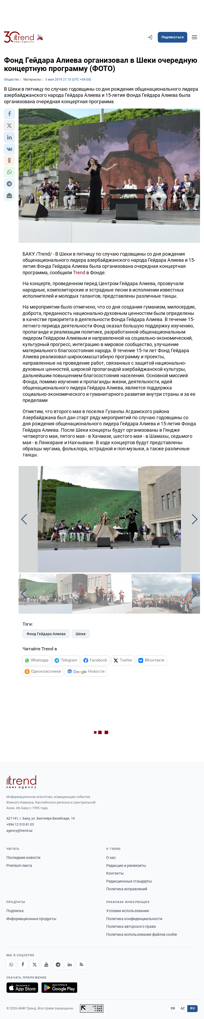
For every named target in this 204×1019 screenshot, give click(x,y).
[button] (9, 114)
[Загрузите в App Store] (22, 987)
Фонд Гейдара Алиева (46, 634)
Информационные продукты (31, 919)
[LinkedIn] (69, 965)
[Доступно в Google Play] (59, 987)
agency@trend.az (19, 831)
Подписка (15, 911)
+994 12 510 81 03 (20, 824)
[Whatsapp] (11, 965)
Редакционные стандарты (129, 881)
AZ (183, 1008)
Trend (79, 272)
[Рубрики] (194, 37)
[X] (34, 965)
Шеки (81, 634)
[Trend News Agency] (21, 782)
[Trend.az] (23, 37)
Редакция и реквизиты (126, 865)
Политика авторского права (131, 926)
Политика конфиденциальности (134, 919)
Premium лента (19, 865)
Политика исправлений (126, 889)
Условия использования (127, 911)
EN (173, 1008)
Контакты (115, 873)
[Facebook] (23, 965)
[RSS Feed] (81, 965)
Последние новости (23, 857)
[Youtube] (46, 965)
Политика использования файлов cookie (141, 934)
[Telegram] (58, 965)
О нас (111, 857)
